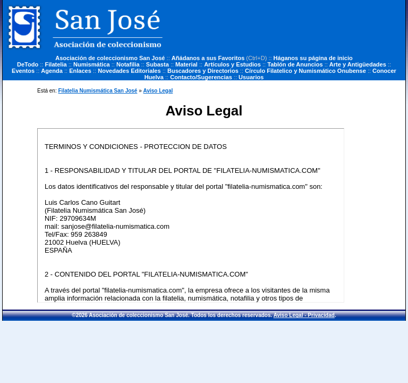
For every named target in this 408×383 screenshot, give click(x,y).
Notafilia (128, 64)
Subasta (157, 64)
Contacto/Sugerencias (201, 77)
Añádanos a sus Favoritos (208, 58)
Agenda (52, 71)
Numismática (91, 64)
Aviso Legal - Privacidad (304, 315)
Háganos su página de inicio (313, 58)
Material (186, 64)
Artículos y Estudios (232, 64)
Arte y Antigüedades (357, 64)
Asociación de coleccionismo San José (110, 58)
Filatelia (56, 64)
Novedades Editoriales (129, 71)
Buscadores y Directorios (203, 71)
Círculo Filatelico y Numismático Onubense (305, 71)
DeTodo (27, 64)
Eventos (23, 71)
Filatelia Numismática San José (97, 91)
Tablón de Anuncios (294, 64)
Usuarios (251, 77)
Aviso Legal (158, 91)
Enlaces (80, 71)
